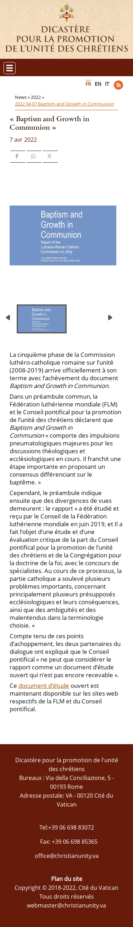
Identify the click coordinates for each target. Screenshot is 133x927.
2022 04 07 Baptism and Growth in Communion (64, 104)
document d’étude (43, 685)
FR (88, 83)
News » (23, 97)
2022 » (38, 97)
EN (98, 83)
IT (107, 83)
